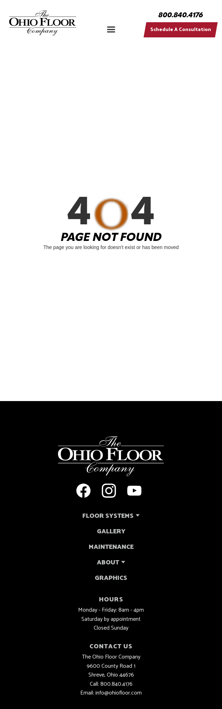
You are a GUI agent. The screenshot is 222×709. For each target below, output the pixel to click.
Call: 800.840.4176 (111, 684)
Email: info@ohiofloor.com (111, 693)
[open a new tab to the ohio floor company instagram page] (109, 491)
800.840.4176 (180, 15)
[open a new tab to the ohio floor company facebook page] (83, 491)
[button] (111, 26)
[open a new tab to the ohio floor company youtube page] (134, 491)
